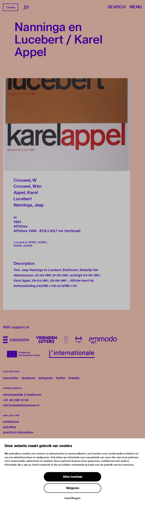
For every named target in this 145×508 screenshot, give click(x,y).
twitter (61, 378)
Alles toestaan (72, 477)
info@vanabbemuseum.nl (21, 405)
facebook (28, 378)
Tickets (10, 7)
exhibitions (11, 422)
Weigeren (72, 488)
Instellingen (72, 498)
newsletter (11, 378)
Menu (136, 7)
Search (117, 7)
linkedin (74, 378)
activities (9, 427)
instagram (45, 378)
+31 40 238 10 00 (16, 400)
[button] (66, 124)
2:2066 (27, 245)
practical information (18, 432)
